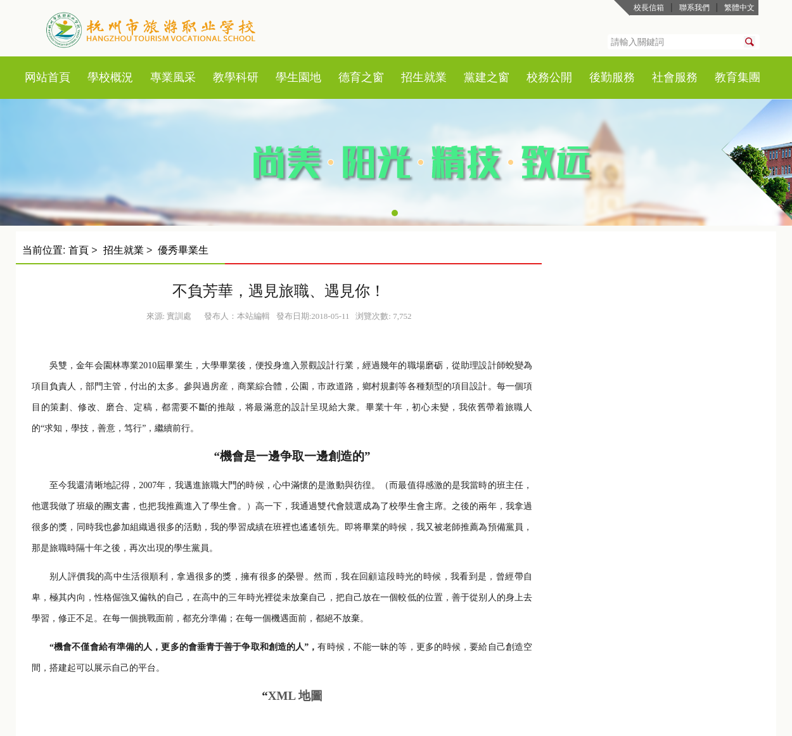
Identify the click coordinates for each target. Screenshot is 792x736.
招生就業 (424, 77)
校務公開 (549, 77)
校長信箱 (649, 7)
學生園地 (298, 77)
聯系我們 (694, 7)
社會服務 (675, 77)
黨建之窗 (486, 77)
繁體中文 (739, 7)
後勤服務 (612, 77)
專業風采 (173, 77)
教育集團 (737, 77)
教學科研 (236, 77)
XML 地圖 (295, 695)
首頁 (59, 77)
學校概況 (110, 77)
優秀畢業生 (183, 250)
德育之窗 (361, 77)
